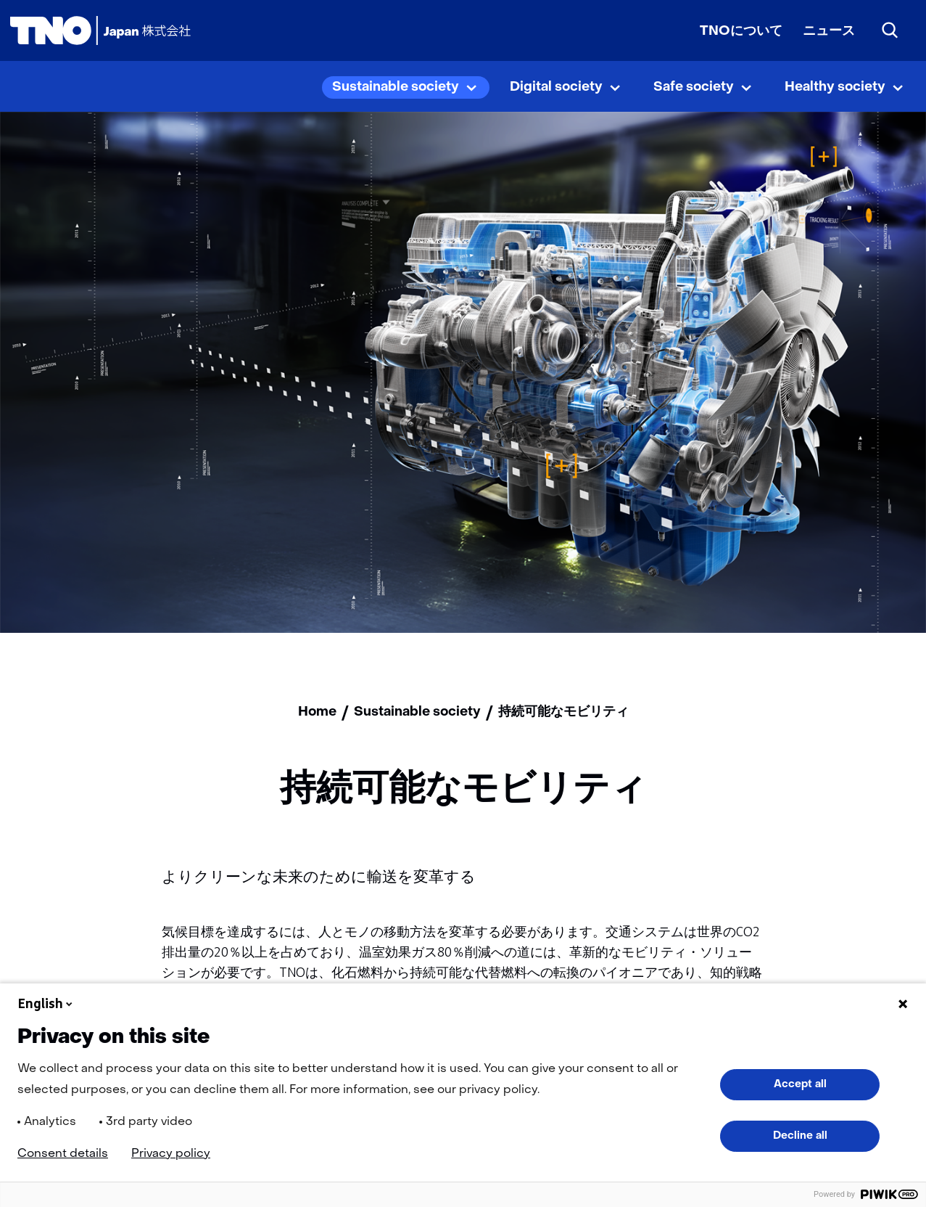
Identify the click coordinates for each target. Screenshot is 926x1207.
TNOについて (741, 31)
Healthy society (835, 87)
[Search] (890, 30)
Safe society (693, 87)
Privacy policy (170, 1154)
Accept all (800, 1084)
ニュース (829, 31)
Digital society (556, 87)
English (46, 1004)
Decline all (800, 1136)
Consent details (62, 1154)
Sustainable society (395, 87)
